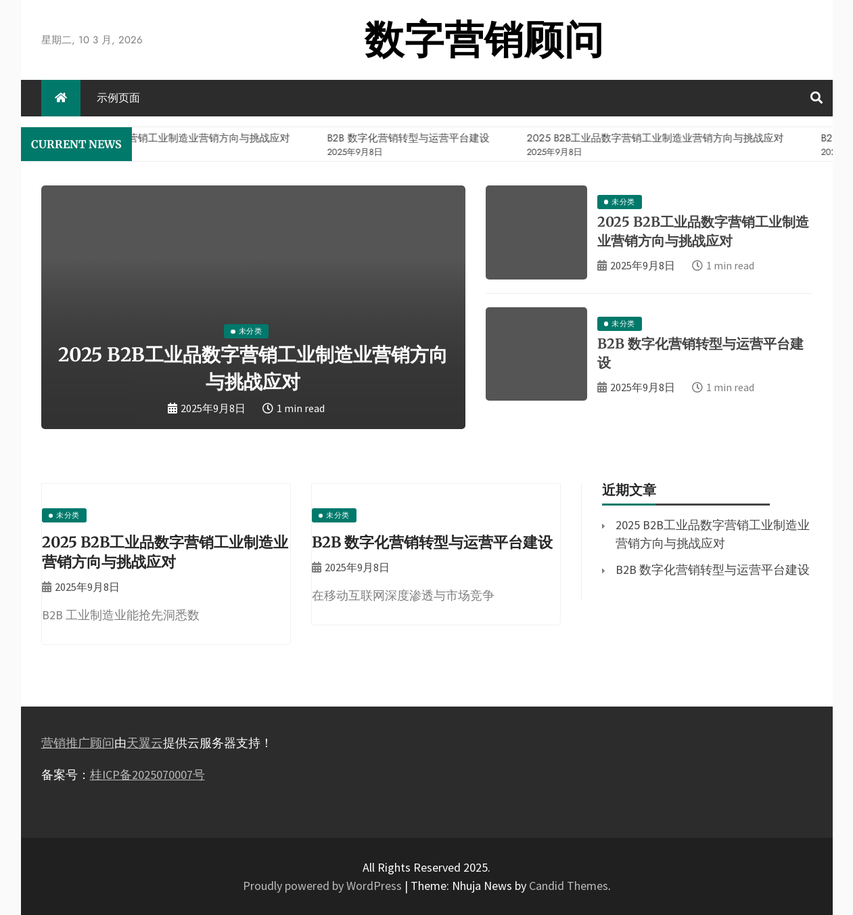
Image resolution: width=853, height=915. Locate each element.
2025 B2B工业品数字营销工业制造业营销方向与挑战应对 (165, 552)
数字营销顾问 (484, 39)
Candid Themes (568, 885)
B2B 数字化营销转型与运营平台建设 (432, 542)
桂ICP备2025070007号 (147, 774)
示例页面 (118, 98)
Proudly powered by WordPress (324, 885)
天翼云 (144, 743)
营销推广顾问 (77, 743)
